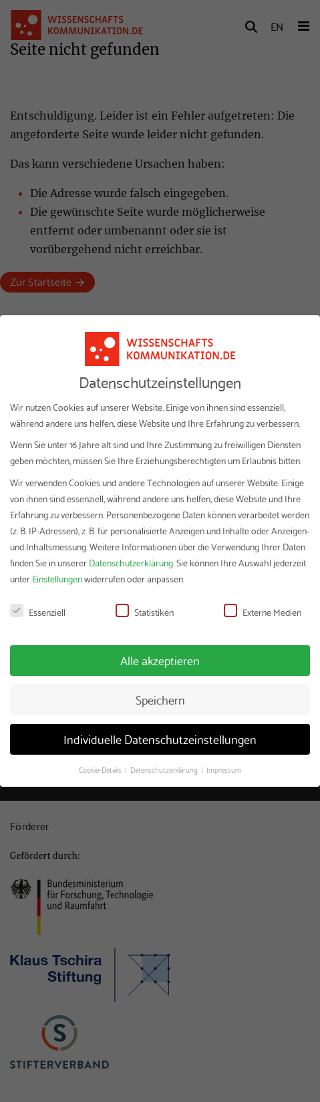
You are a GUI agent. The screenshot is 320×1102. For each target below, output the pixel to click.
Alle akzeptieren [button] (160, 660)
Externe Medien (262, 612)
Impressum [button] (223, 769)
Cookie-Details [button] (101, 769)
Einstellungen (57, 578)
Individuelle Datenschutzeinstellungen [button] (160, 739)
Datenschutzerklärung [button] (165, 769)
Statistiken (145, 612)
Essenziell (37, 612)
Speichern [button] (160, 699)
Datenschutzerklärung (131, 562)
